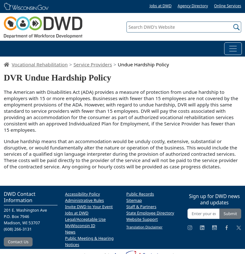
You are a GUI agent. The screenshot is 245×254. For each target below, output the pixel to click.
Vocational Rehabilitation (40, 64)
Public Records (140, 194)
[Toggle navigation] (233, 48)
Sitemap (134, 200)
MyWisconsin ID (80, 225)
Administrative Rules (84, 200)
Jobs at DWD (161, 6)
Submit (230, 213)
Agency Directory (193, 6)
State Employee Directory (150, 213)
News (70, 232)
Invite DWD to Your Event (89, 206)
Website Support (142, 219)
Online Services (227, 6)
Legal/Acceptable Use (85, 219)
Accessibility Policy (82, 194)
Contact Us (18, 242)
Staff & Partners (141, 206)
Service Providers (92, 64)
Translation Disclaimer (144, 227)
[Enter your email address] (203, 214)
